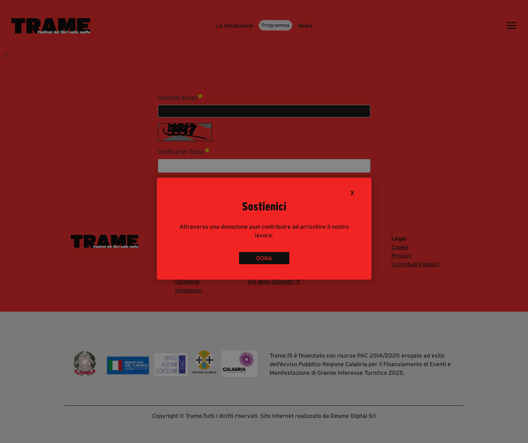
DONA (264, 258)
